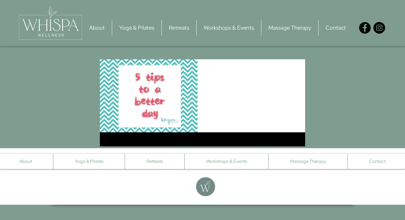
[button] (136, 27)
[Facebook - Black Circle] (365, 28)
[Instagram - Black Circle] (379, 28)
